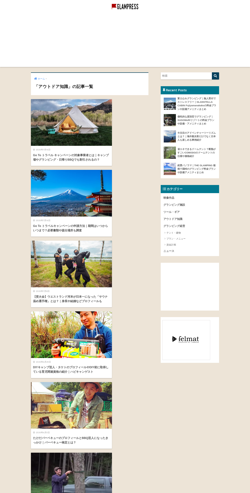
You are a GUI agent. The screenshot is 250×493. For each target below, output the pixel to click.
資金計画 (171, 245)
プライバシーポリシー (46, 459)
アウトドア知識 (172, 219)
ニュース (168, 251)
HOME (125, 477)
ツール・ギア (171, 212)
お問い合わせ (40, 452)
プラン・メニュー (176, 239)
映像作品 (149, 16)
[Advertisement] (125, 44)
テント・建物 (173, 233)
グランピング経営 (105, 16)
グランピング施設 (129, 16)
